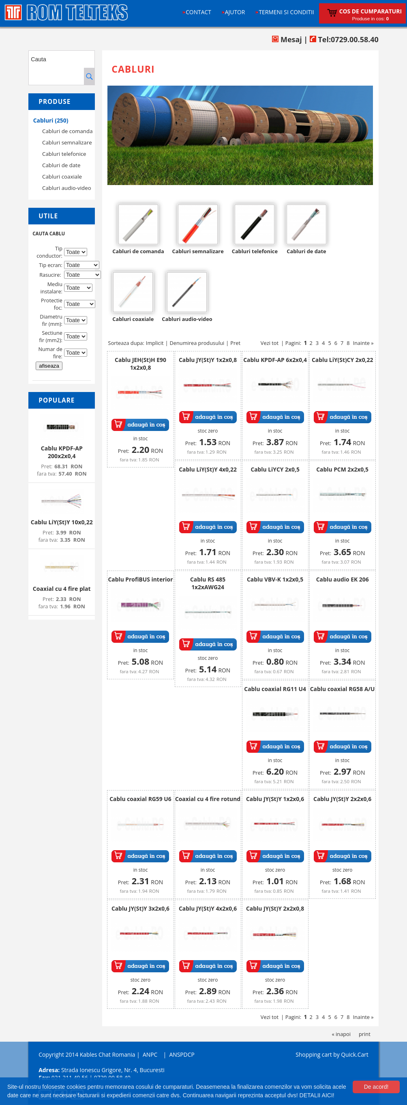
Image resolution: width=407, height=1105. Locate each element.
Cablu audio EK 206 (342, 579)
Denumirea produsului (197, 343)
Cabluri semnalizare (67, 142)
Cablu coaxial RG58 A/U (342, 689)
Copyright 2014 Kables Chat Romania (87, 1054)
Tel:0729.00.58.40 (344, 39)
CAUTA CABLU (48, 233)
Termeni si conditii (286, 12)
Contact (198, 12)
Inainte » (363, 343)
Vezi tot (269, 343)
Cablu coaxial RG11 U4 (275, 689)
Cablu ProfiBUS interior (140, 579)
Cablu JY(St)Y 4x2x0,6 (208, 908)
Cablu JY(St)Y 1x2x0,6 (275, 799)
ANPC (150, 1054)
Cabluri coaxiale (62, 176)
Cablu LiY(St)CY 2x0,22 (342, 360)
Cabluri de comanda (67, 131)
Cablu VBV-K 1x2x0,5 (275, 579)
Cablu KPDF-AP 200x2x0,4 (62, 452)
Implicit (155, 343)
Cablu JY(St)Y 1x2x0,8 (208, 360)
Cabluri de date (61, 165)
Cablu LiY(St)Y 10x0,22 (62, 522)
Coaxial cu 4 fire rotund (207, 799)
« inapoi (341, 1034)
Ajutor (235, 12)
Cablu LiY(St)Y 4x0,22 (208, 469)
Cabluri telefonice (64, 153)
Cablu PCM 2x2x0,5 (342, 469)
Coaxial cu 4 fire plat (62, 588)
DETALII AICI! (317, 1095)
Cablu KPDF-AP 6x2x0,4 (275, 360)
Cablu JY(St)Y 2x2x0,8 (275, 908)
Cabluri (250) (51, 120)
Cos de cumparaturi (370, 11)
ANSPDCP (181, 1054)
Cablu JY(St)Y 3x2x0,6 (140, 908)
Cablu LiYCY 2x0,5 (275, 469)
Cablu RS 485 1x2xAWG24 (207, 583)
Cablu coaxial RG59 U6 (140, 799)
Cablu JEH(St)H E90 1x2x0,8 (140, 363)
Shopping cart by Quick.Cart (332, 1054)
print (365, 1034)
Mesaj (287, 39)
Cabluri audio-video (66, 188)
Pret (235, 343)
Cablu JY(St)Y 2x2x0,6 (342, 799)
